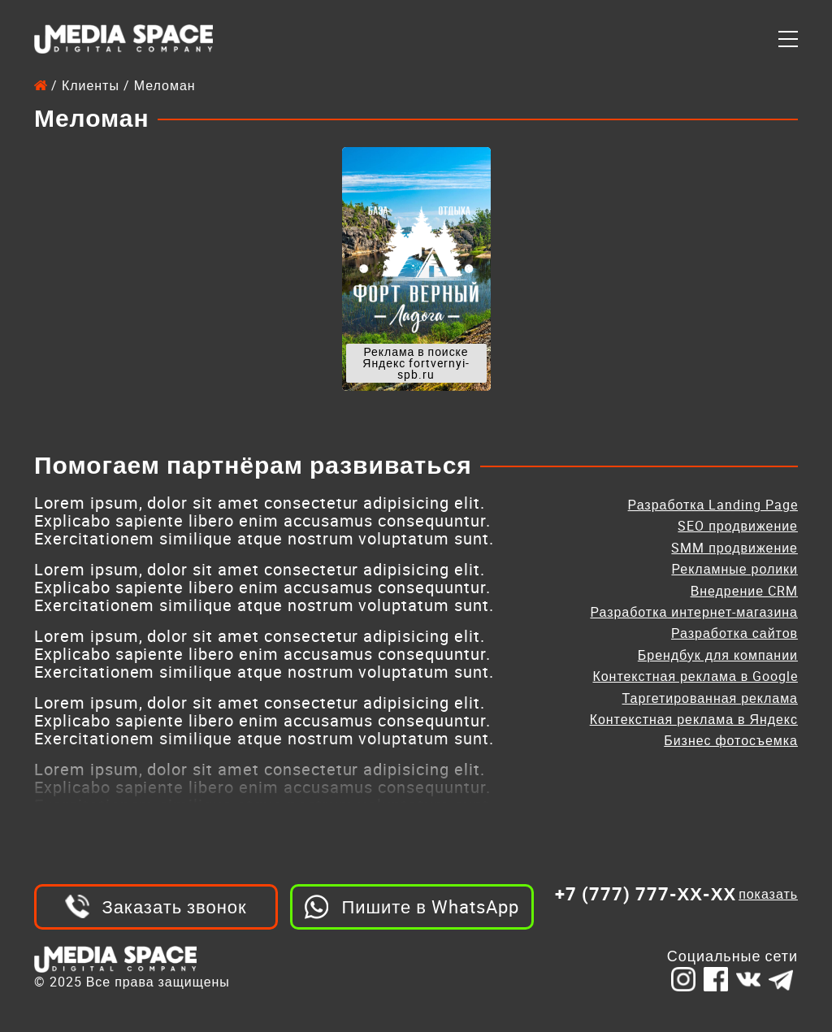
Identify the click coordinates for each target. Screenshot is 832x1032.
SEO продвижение (738, 526)
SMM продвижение (734, 548)
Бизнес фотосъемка (731, 740)
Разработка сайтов (734, 633)
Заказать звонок (174, 906)
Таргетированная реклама (710, 698)
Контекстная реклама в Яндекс (694, 719)
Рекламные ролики (734, 569)
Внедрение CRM (744, 591)
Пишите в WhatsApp (429, 906)
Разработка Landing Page (713, 505)
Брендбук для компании (718, 655)
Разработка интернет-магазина (694, 612)
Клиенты (90, 85)
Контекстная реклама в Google (695, 676)
